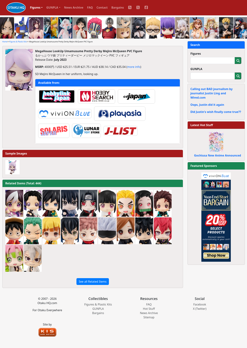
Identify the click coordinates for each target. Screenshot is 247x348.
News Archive (73, 7)
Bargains (117, 7)
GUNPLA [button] (52, 7)
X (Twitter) (200, 309)
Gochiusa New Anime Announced (217, 155)
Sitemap (149, 317)
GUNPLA (196, 69)
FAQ (90, 7)
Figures (196, 54)
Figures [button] (35, 7)
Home (4, 41)
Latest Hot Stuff (202, 125)
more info (133, 67)
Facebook (199, 304)
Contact (102, 7)
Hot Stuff (149, 309)
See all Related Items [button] (93, 282)
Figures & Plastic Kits (18, 41)
